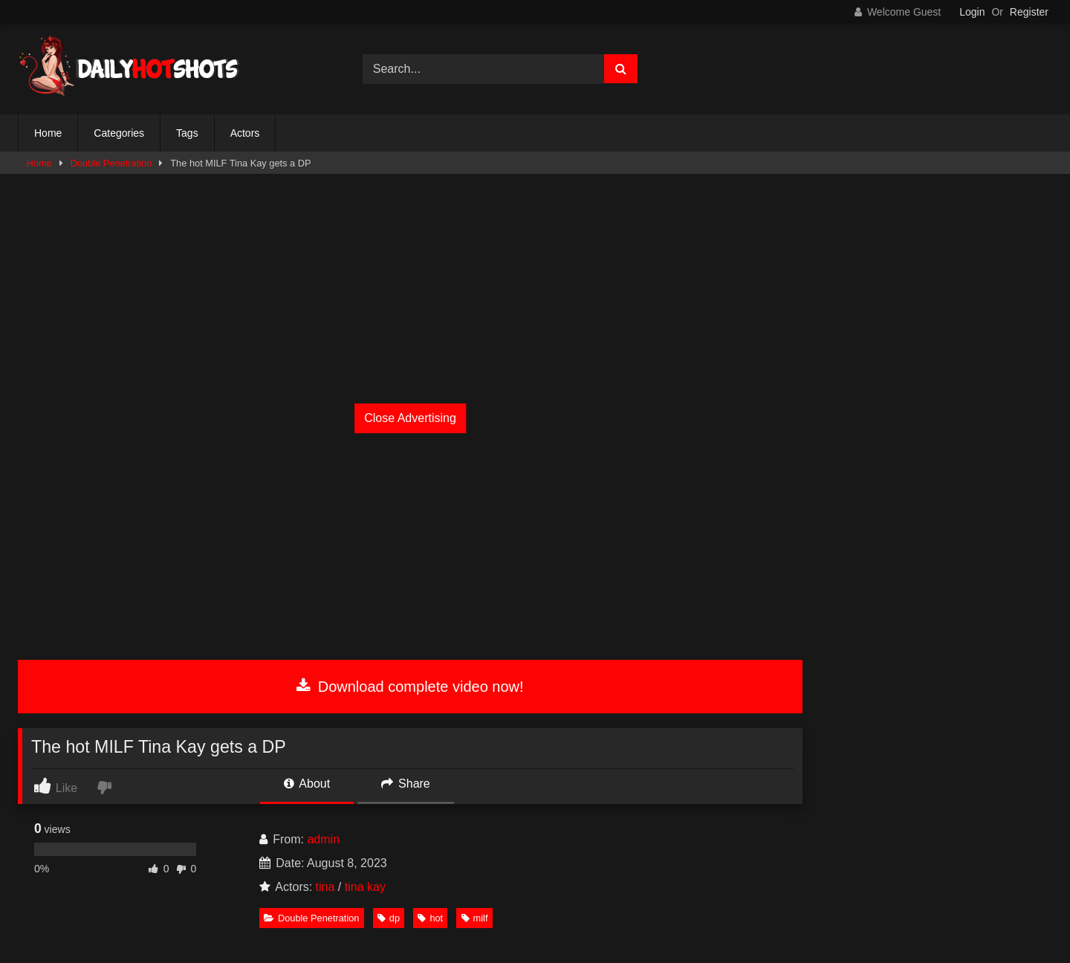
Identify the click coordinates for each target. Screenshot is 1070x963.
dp (388, 918)
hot (430, 918)
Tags (187, 133)
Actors (245, 133)
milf (474, 918)
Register (1029, 12)
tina (325, 887)
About (307, 783)
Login (972, 12)
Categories (119, 133)
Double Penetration (111, 163)
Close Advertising (410, 418)
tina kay (365, 887)
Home (48, 133)
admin (323, 839)
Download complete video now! (409, 686)
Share (405, 783)
